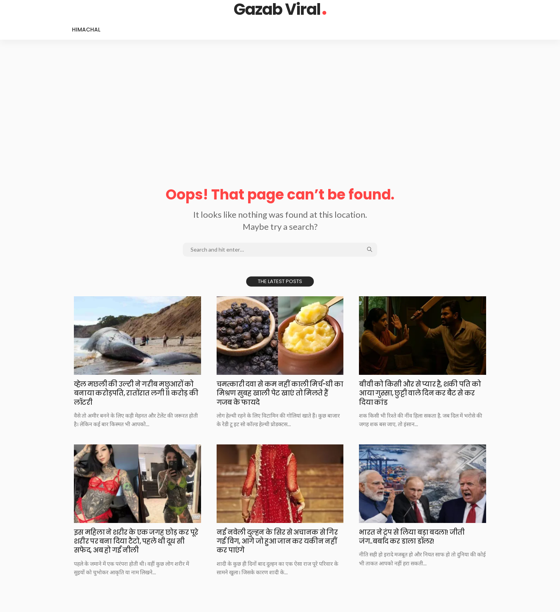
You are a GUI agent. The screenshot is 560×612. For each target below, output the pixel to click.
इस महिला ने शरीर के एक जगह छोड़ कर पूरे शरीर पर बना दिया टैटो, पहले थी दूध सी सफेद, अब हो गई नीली (136, 541)
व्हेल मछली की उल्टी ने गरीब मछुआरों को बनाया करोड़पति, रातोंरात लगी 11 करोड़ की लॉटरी (137, 393)
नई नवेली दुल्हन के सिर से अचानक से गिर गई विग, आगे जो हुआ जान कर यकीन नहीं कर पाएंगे (280, 541)
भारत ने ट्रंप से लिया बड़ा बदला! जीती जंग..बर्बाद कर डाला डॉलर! (414, 536)
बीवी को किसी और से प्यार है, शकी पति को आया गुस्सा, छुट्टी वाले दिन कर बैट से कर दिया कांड (422, 393)
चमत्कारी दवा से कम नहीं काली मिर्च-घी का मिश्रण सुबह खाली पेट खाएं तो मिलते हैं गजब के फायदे (280, 393)
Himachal (86, 29)
